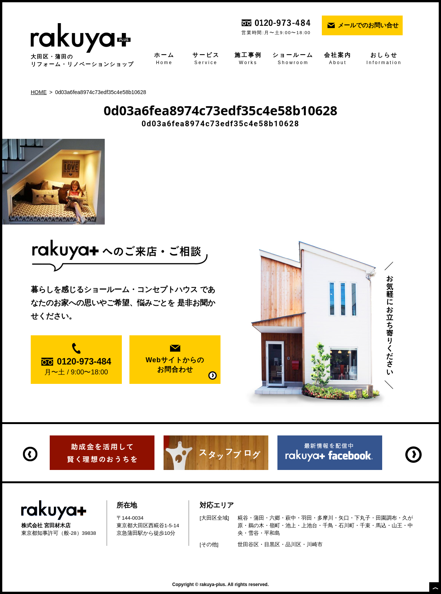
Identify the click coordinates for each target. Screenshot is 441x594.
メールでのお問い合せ (368, 25)
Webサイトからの (174, 365)
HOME (39, 92)
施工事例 (248, 59)
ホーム (164, 59)
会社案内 (337, 59)
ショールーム (293, 59)
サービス (206, 59)
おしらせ (384, 59)
